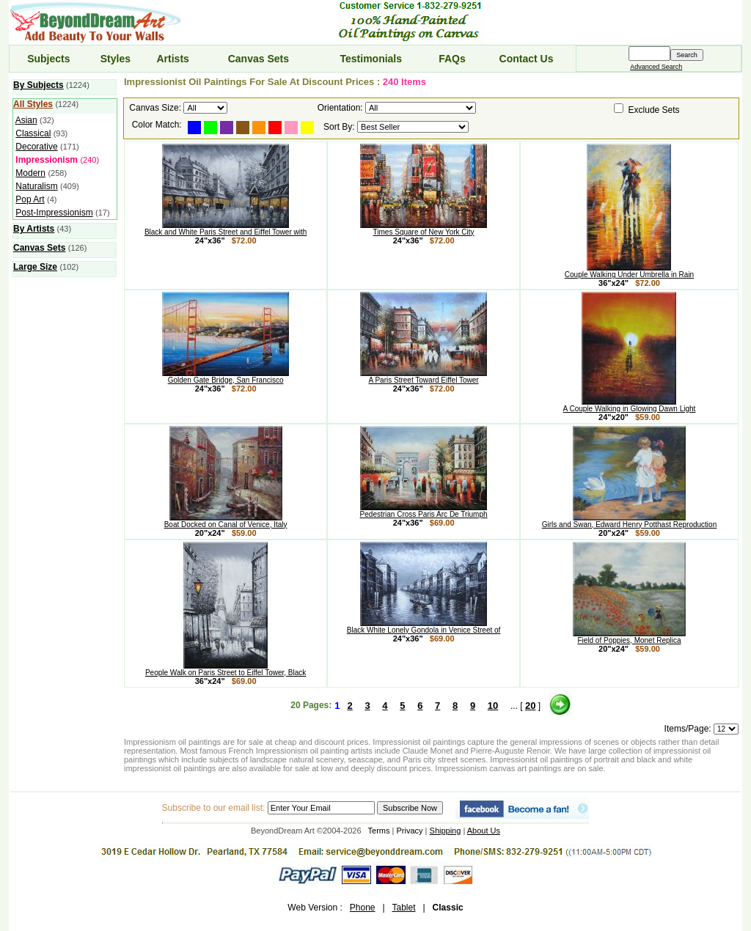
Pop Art (29, 199)
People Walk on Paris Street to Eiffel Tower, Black (225, 669)
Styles (115, 59)
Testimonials (371, 59)
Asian (26, 120)
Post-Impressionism (53, 212)
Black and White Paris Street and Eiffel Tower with (225, 228)
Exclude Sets (654, 110)
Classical (33, 133)
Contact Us (526, 59)
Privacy (410, 830)
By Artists (33, 229)
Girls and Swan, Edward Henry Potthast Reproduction (629, 521)
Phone (363, 907)
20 (530, 705)
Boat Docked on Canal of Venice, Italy (225, 521)
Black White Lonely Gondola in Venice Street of (424, 626)
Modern (30, 173)
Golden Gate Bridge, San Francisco (225, 376)
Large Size (35, 267)
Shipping (445, 830)
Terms (379, 830)
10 (493, 705)
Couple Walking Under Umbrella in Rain (629, 271)
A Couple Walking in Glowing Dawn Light (629, 405)
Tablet (403, 907)
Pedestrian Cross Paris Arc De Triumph (424, 511)
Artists (172, 59)
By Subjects (38, 85)
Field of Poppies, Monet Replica (629, 637)
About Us (483, 830)
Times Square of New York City (423, 228)
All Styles (33, 104)
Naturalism (36, 186)
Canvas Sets (258, 59)
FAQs (452, 59)
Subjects (48, 59)
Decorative (36, 146)
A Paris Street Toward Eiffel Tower (423, 376)
